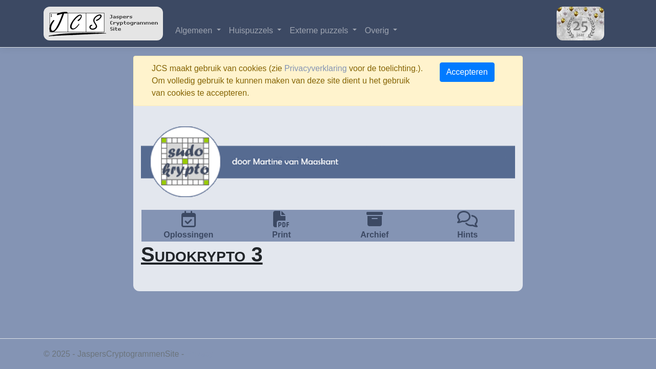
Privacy (200, 354)
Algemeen (195, 30)
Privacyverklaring (315, 68)
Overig (378, 30)
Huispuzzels (252, 30)
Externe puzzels (320, 30)
